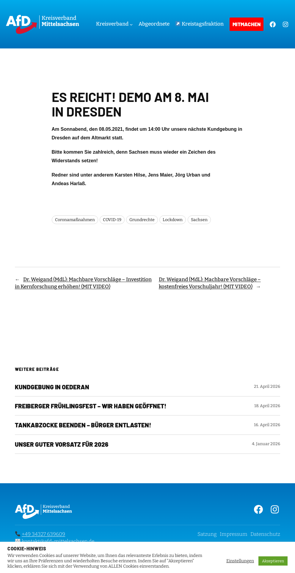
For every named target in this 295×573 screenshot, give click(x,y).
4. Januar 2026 (266, 443)
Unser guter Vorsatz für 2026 (61, 444)
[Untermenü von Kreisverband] (131, 24)
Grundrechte (142, 219)
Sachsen (199, 219)
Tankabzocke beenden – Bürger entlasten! (83, 424)
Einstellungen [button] (240, 560)
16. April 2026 (267, 424)
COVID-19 (112, 219)
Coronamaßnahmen (75, 219)
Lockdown (173, 219)
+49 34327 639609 (43, 534)
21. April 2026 (267, 386)
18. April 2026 (267, 405)
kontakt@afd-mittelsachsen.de (58, 541)
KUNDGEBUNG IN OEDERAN (52, 386)
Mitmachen (247, 24)
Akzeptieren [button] (273, 561)
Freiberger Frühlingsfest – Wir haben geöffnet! (90, 405)
